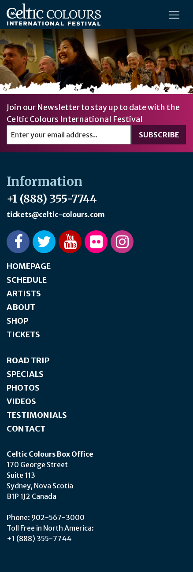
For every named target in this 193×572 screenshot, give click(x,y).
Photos (23, 388)
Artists (24, 293)
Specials (25, 374)
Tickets (23, 334)
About (21, 307)
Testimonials (37, 415)
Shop (17, 321)
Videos (21, 401)
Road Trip (28, 360)
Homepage (29, 266)
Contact (26, 429)
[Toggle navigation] (174, 15)
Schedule (27, 280)
